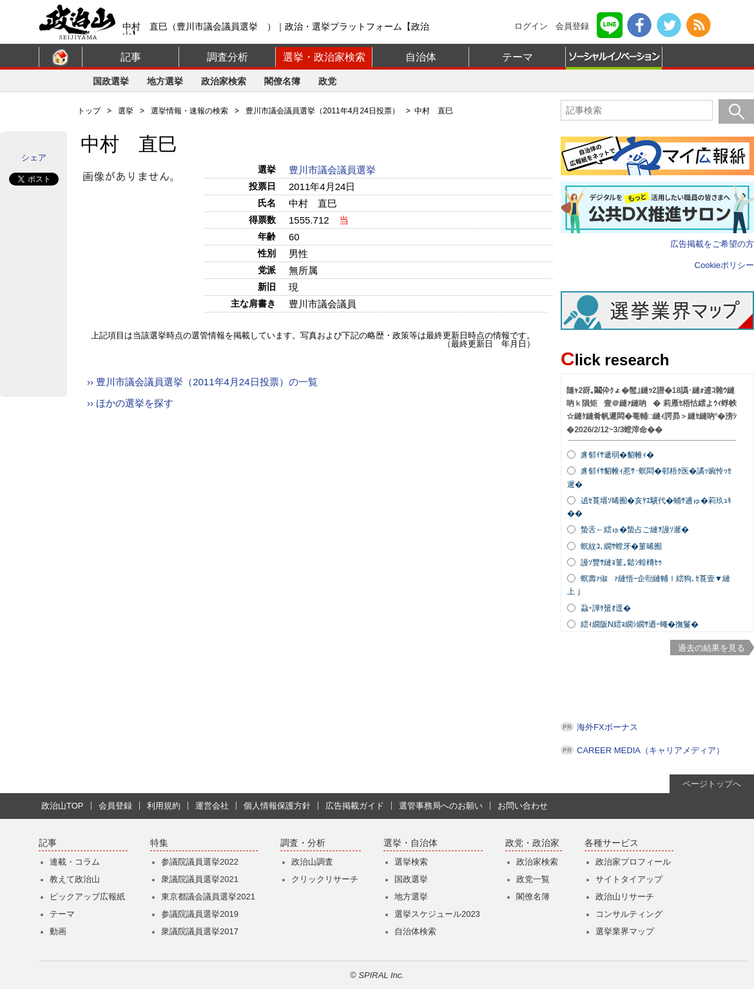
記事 (131, 57)
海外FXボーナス (607, 727)
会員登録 (572, 26)
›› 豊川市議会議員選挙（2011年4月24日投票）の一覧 (202, 381)
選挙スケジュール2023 (437, 914)
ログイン (531, 26)
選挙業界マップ (624, 931)
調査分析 (227, 57)
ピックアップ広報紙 (87, 896)
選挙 (125, 110)
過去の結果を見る (711, 648)
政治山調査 (312, 862)
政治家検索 (223, 81)
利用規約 (163, 806)
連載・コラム (75, 862)
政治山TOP (62, 806)
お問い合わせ (523, 806)
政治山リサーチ (624, 896)
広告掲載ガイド (354, 806)
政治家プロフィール (633, 862)
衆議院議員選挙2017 (199, 931)
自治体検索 (415, 931)
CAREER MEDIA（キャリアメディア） (650, 750)
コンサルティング (628, 914)
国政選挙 (111, 81)
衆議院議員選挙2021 (199, 879)
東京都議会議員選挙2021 (208, 896)
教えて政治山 (75, 879)
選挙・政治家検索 (324, 57)
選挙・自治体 (410, 843)
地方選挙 (165, 81)
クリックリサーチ (324, 879)
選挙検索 (411, 862)
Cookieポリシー (724, 265)
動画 (58, 931)
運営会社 (212, 806)
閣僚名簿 (282, 81)
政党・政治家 (532, 843)
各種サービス (612, 843)
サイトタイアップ (628, 879)
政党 (327, 81)
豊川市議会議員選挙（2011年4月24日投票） (323, 110)
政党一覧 (533, 879)
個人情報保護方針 (277, 806)
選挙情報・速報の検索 (189, 110)
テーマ (517, 57)
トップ (89, 110)
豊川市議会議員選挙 (333, 169)
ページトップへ (711, 784)
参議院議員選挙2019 (199, 914)
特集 (159, 843)
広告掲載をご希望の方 (712, 244)
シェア (33, 157)
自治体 (420, 57)
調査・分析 (302, 843)
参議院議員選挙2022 (199, 862)
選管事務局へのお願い (441, 806)
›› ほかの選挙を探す (130, 403)
